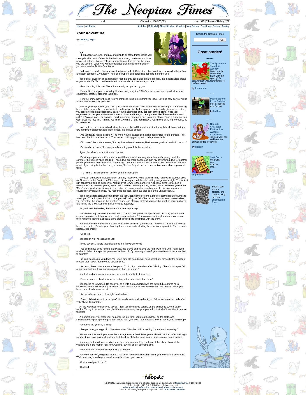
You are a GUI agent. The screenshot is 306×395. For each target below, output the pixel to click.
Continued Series (210, 26)
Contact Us (156, 387)
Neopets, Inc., (181, 383)
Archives (90, 26)
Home (80, 26)
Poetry (225, 26)
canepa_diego (87, 39)
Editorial (153, 26)
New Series (192, 26)
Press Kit (178, 387)
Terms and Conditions (174, 389)
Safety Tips (144, 387)
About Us (168, 387)
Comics (180, 26)
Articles (142, 26)
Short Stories (167, 26)
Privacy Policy (130, 387)
